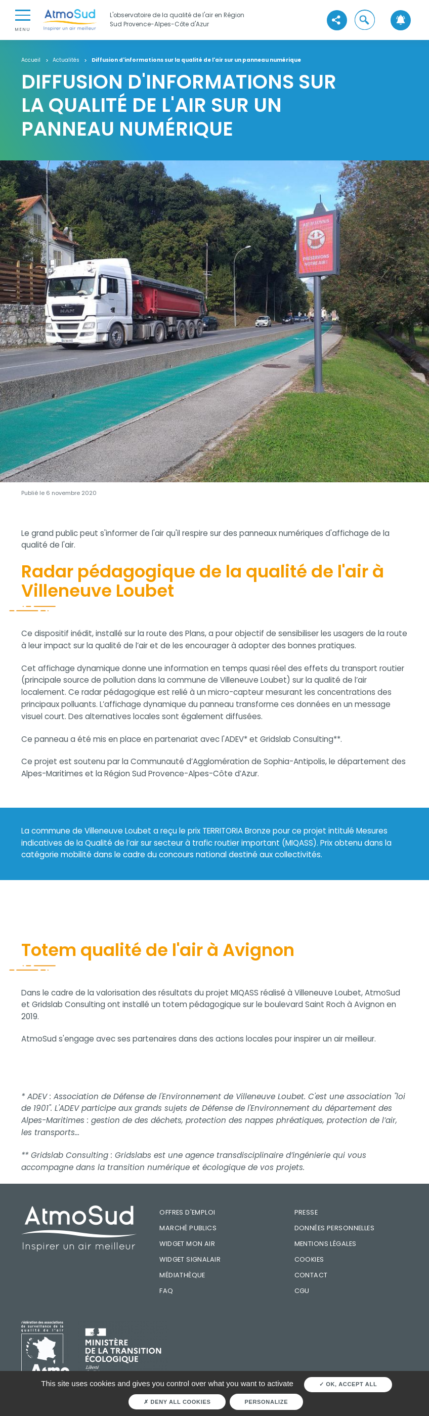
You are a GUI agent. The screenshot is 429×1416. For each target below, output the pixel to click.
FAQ (166, 1290)
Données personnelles (334, 1228)
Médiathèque (182, 1275)
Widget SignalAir (190, 1259)
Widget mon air (187, 1243)
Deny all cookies (177, 1402)
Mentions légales (325, 1243)
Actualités (66, 60)
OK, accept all (348, 1384)
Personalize (266, 1402)
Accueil (30, 60)
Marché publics (188, 1228)
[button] (364, 20)
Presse (306, 1212)
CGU (302, 1290)
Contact (311, 1275)
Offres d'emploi (187, 1212)
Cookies (309, 1259)
